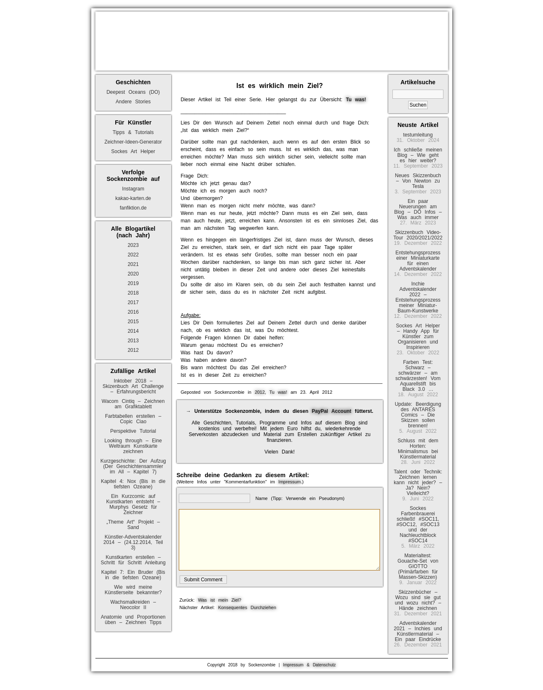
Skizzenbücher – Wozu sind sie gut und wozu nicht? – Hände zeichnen (418, 600)
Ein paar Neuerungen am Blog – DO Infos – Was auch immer (418, 209)
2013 (133, 341)
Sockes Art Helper (133, 151)
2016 (133, 312)
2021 (133, 264)
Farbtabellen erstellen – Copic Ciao (133, 418)
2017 (133, 302)
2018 (133, 293)
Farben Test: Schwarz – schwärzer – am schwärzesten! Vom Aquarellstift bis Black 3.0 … (418, 375)
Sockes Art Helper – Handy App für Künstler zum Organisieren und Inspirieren (418, 336)
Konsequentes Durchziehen (247, 607)
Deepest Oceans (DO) (133, 92)
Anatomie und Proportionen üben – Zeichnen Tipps (133, 619)
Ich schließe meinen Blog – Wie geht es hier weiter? (418, 155)
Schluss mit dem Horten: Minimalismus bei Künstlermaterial (417, 449)
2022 (133, 255)
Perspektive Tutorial (133, 431)
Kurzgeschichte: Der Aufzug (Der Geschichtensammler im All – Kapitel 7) (133, 466)
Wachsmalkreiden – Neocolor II (133, 604)
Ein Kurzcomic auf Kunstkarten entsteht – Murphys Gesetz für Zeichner (133, 504)
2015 (133, 321)
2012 (133, 350)
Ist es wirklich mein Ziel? (279, 85)
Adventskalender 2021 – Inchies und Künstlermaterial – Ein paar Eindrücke (418, 631)
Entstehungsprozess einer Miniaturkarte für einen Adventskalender (418, 261)
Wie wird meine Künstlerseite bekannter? (133, 589)
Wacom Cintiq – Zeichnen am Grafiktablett (133, 404)
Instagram (133, 189)
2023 (133, 245)
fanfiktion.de (133, 208)
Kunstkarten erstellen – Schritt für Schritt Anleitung (133, 560)
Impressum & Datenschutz (309, 665)
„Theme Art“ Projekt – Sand (133, 524)
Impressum (289, 481)
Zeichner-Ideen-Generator (133, 142)
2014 (133, 331)
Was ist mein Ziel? (219, 599)
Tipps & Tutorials (133, 132)
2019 (133, 283)
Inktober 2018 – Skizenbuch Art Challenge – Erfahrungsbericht (132, 386)
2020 (133, 274)
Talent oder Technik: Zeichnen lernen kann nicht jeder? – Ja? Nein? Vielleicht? (418, 482)
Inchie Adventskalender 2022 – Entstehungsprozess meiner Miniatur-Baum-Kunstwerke (418, 297)
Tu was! (278, 392)
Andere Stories (133, 102)
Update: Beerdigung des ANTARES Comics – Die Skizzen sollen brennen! (418, 415)
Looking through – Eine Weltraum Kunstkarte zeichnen (133, 446)
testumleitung (418, 135)
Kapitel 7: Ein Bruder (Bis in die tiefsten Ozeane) (133, 574)
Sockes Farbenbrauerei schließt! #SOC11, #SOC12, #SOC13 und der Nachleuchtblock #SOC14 (418, 524)
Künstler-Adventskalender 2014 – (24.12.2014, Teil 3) (133, 542)
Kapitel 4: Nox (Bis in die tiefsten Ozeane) (133, 484)
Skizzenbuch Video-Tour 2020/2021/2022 (417, 235)
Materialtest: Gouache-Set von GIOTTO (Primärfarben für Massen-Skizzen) (417, 566)
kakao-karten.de (133, 198)
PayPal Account (331, 411)
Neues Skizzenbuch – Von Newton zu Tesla (418, 181)
